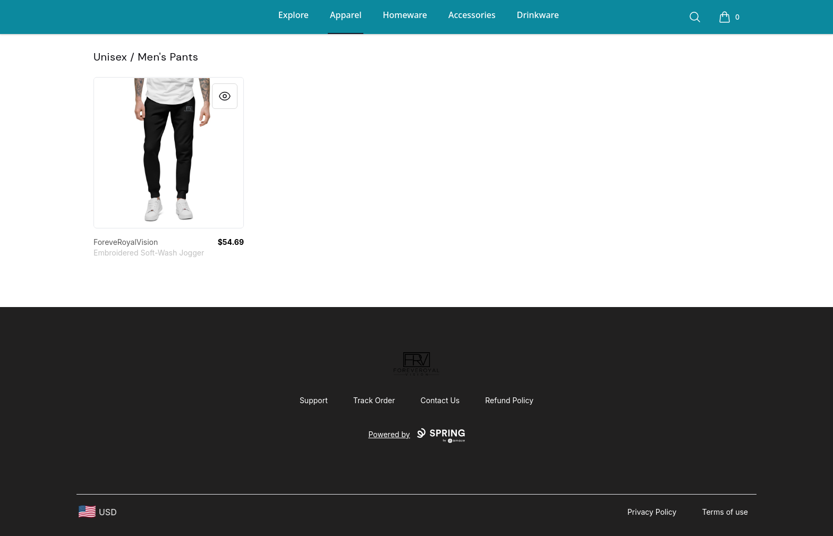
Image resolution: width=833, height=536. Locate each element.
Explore (293, 15)
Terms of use (725, 511)
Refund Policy (509, 400)
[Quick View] (224, 96)
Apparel (345, 15)
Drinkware (538, 15)
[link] (168, 153)
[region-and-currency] (98, 511)
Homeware (404, 15)
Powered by (416, 435)
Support (314, 400)
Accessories (472, 15)
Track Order (374, 400)
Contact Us (440, 400)
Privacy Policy (652, 511)
